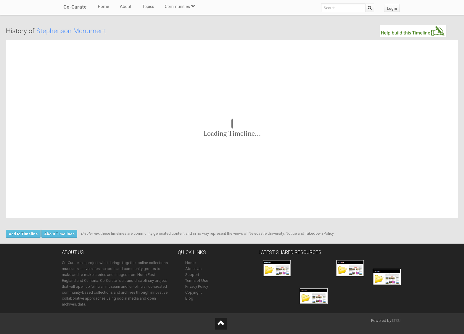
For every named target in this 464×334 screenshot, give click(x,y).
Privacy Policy (196, 286)
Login (392, 8)
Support (192, 274)
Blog (189, 298)
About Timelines (59, 234)
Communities (180, 6)
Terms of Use (196, 280)
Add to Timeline (23, 234)
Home (103, 6)
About (125, 6)
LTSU (396, 320)
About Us (193, 268)
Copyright (193, 292)
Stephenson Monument (71, 31)
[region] (232, 129)
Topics (148, 6)
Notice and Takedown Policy (310, 233)
